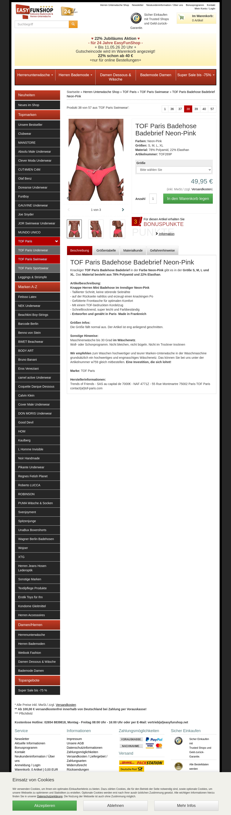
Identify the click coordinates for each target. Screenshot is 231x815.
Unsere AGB (75, 743)
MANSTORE (27, 142)
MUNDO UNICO (29, 232)
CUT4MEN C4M (29, 169)
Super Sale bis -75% (196, 75)
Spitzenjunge (27, 521)
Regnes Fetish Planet (33, 476)
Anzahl (139, 199)
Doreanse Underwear (32, 187)
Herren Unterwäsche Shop (114, 5)
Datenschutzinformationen (85, 747)
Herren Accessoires (31, 615)
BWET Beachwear (30, 341)
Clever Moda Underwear (35, 160)
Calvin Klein (26, 395)
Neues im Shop (28, 105)
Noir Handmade (29, 458)
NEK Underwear (29, 306)
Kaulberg (24, 440)
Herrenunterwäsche (35, 75)
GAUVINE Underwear (33, 205)
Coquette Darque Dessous (36, 386)
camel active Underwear (34, 377)
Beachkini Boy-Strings (33, 315)
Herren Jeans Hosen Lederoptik (32, 568)
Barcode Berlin (28, 323)
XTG (21, 557)
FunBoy (23, 196)
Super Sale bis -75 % (32, 690)
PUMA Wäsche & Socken (35, 503)
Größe (140, 163)
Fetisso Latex (27, 297)
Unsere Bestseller (30, 124)
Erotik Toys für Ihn (30, 597)
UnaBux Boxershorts (32, 530)
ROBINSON (26, 494)
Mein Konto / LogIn (205, 8)
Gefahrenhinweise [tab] (162, 250)
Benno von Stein (29, 332)
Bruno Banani (27, 359)
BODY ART (26, 350)
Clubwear (24, 133)
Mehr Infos (186, 805)
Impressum (74, 739)
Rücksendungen (78, 769)
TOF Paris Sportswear (33, 268)
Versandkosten (202, 189)
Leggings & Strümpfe (32, 277)
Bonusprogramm (195, 5)
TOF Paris (25, 241)
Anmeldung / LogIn (28, 765)
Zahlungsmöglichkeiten (82, 752)
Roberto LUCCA (29, 485)
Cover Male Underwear (34, 404)
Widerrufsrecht (77, 765)
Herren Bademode (75, 75)
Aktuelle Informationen (30, 743)
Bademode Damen (155, 75)
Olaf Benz (25, 178)
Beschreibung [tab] (79, 250)
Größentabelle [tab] (106, 250)
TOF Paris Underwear (33, 250)
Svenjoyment (27, 512)
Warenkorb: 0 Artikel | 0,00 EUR (36, 769)
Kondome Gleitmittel (32, 606)
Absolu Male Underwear (34, 151)
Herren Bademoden (31, 643)
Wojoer (23, 548)
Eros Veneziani (28, 368)
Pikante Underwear (31, 467)
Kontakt (211, 5)
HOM (21, 431)
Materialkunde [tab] (133, 250)
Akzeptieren (44, 805)
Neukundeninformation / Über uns (164, 5)
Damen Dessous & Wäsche (115, 77)
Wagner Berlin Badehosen (36, 539)
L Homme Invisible (30, 449)
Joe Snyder (26, 214)
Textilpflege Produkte (32, 588)
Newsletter (138, 5)
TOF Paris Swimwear (32, 259)
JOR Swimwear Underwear (36, 223)
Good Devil (25, 422)
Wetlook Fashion (29, 652)
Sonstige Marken (29, 579)
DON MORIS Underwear (35, 413)
